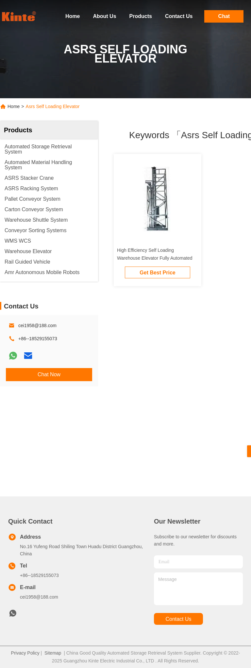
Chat (224, 16)
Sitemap (52, 653)
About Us (104, 16)
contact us (178, 619)
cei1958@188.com (37, 325)
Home (72, 16)
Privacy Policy (25, 653)
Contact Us (178, 16)
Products (140, 16)
